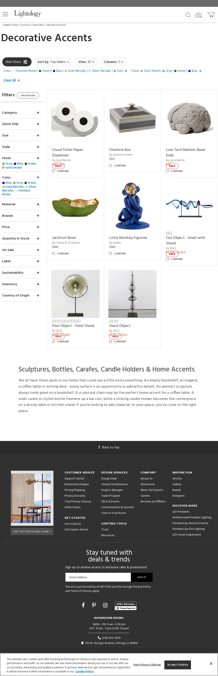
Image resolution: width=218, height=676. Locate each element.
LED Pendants (181, 503)
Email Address (78, 568)
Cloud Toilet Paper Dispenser (76, 150)
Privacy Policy (142, 578)
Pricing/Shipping (75, 481)
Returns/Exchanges (77, 475)
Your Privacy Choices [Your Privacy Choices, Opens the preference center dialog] (147, 665)
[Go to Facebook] (84, 597)
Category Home (10, 25)
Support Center (74, 470)
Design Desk (109, 470)
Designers (178, 487)
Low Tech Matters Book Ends (188, 150)
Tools (104, 521)
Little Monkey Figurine (134, 232)
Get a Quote (73, 515)
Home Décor (38, 25)
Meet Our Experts (152, 481)
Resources (107, 526)
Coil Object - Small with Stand (188, 235)
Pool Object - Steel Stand (82, 318)
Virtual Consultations (114, 475)
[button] (5, 14)
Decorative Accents (56, 25)
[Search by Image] (198, 15)
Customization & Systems (117, 498)
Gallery (176, 475)
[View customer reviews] (125, 597)
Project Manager (112, 481)
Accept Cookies (177, 665)
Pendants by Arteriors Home (190, 514)
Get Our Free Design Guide (32, 522)
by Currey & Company (74, 237)
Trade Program (110, 487)
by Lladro (120, 237)
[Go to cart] (211, 13)
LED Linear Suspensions (186, 526)
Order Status (72, 498)
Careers (145, 487)
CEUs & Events (110, 493)
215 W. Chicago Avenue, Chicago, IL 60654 (109, 634)
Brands (176, 481)
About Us (146, 470)
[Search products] (188, 14)
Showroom (148, 475)
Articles (177, 470)
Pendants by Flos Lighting (188, 520)
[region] (109, 664)
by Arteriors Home (126, 152)
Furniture (25, 25)
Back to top (109, 439)
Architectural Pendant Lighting (191, 509)
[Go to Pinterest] (94, 597)
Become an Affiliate (153, 493)
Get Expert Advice (76, 521)
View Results (37, 96)
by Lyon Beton (70, 157)
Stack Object (125, 318)
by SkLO (174, 242)
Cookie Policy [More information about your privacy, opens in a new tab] (84, 671)
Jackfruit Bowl (73, 232)
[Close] (211, 663)
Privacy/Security (75, 487)
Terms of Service (81, 582)
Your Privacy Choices (78, 493)
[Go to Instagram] (106, 597)
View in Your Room (113, 504)
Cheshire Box (125, 147)
